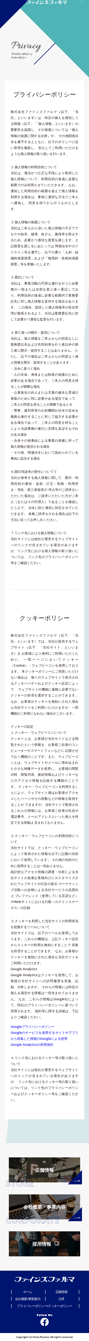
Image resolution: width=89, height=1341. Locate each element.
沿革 (61, 1298)
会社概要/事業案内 (27, 1298)
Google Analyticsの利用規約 (32, 1044)
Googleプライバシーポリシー (32, 1026)
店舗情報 (61, 1291)
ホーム (27, 1291)
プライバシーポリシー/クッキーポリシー (44, 1305)
